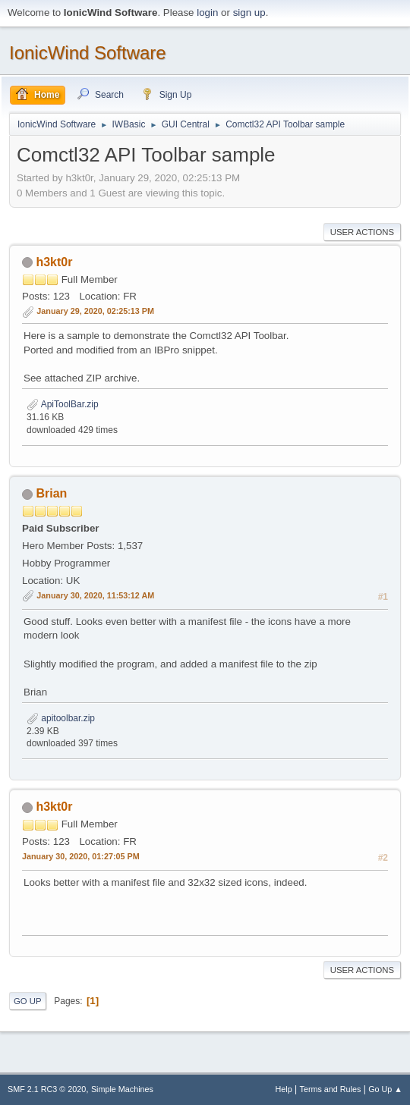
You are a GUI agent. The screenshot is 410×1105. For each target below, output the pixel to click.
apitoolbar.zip (61, 718)
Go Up (28, 1001)
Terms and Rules (330, 1089)
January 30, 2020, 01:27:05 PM (81, 856)
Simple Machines (122, 1089)
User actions (362, 232)
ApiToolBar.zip (63, 404)
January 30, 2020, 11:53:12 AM (95, 595)
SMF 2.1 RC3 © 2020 (47, 1089)
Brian (51, 493)
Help (284, 1089)
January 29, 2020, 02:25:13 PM (95, 310)
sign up (249, 12)
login (207, 12)
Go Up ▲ (385, 1089)
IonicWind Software (87, 52)
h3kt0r (54, 262)
